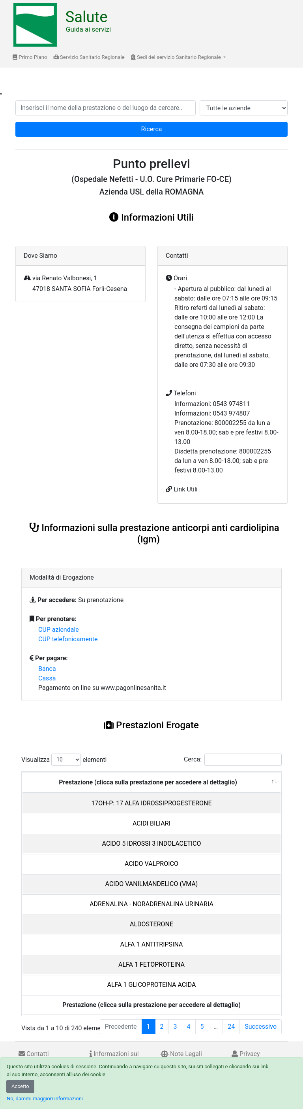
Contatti (34, 1054)
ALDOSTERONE (151, 924)
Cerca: (233, 760)
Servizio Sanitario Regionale (89, 57)
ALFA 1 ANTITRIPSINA (151, 944)
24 (231, 1026)
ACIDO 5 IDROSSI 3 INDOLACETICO (151, 843)
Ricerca (151, 129)
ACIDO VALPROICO (151, 863)
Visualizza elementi (64, 760)
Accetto (20, 1086)
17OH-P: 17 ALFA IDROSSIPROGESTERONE (151, 803)
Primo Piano (30, 57)
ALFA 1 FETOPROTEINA (151, 964)
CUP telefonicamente (68, 639)
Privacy (246, 1054)
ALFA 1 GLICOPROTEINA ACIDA (151, 984)
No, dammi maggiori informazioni (45, 1098)
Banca (47, 669)
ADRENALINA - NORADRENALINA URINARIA (151, 904)
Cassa (47, 678)
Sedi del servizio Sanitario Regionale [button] (176, 57)
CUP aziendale (58, 629)
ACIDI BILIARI (151, 823)
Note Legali (181, 1054)
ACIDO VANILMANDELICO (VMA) (151, 884)
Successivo (261, 1026)
